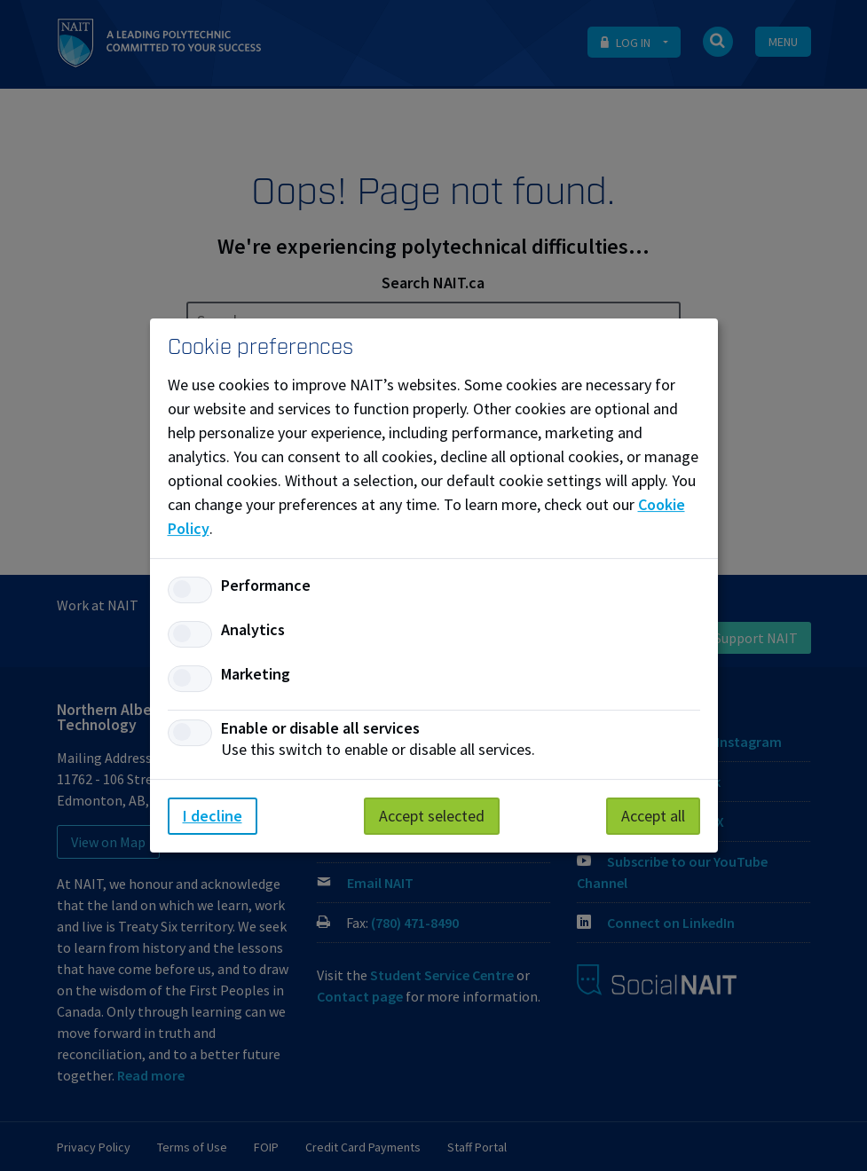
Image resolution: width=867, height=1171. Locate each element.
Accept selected (432, 816)
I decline (212, 816)
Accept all (653, 816)
